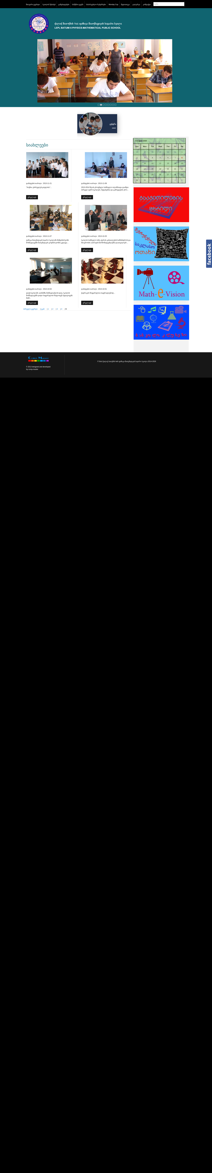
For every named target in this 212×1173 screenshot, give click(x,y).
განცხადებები (63, 4)
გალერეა (136, 4)
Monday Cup (113, 4)
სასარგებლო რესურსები (96, 4)
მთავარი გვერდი (33, 4)
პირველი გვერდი (30, 309)
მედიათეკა (125, 4)
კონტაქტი (147, 4)
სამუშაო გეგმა (77, 4)
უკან (42, 309)
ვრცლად (32, 197)
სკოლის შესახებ (49, 4)
